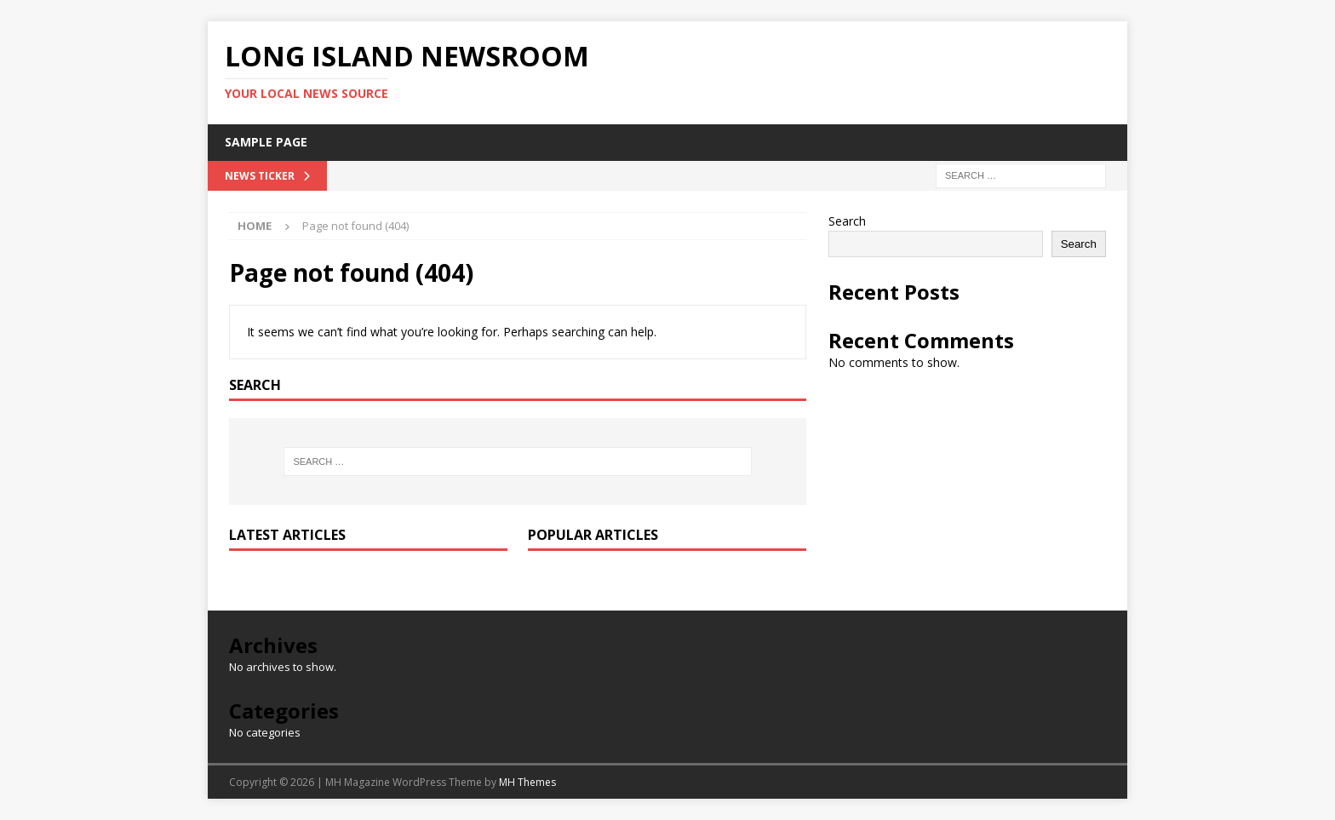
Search (847, 221)
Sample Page (266, 142)
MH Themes (527, 782)
